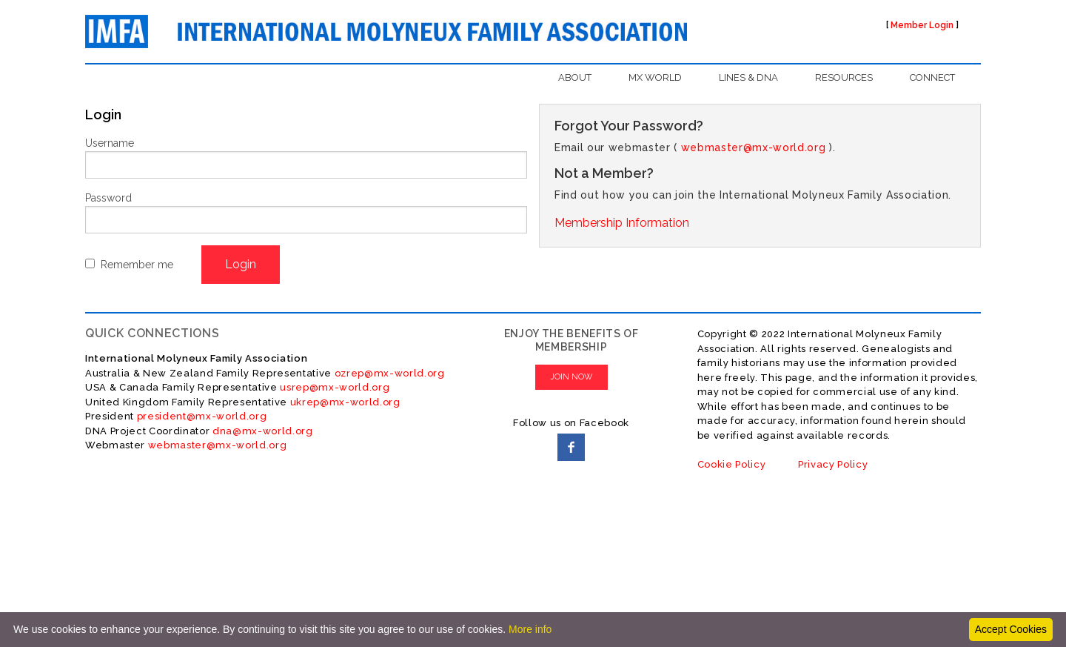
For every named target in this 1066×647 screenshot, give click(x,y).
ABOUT (574, 77)
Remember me (137, 265)
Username (109, 143)
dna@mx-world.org (262, 431)
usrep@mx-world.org (334, 387)
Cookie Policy (731, 464)
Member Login (922, 25)
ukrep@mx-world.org (345, 402)
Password (108, 198)
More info (530, 629)
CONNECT (932, 77)
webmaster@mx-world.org (753, 147)
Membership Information (621, 223)
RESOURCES (844, 77)
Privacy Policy (833, 464)
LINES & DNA (748, 77)
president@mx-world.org (202, 416)
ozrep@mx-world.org (390, 373)
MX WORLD (655, 77)
